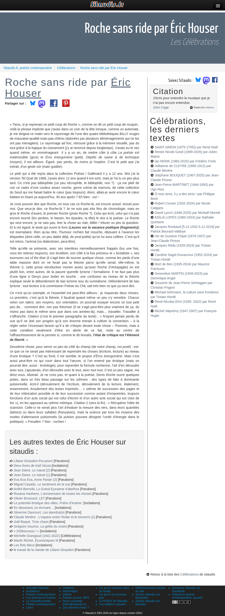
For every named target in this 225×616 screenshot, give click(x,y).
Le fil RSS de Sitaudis (113, 601)
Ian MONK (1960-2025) (185, 161)
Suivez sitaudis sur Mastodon (148, 596)
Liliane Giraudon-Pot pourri (33, 461)
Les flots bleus (24, 545)
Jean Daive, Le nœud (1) (32, 475)
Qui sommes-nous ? (76, 607)
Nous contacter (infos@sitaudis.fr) (74, 602)
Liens (29, 607)
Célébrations (189, 574)
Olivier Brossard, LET (29, 498)
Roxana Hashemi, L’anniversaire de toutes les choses (53, 494)
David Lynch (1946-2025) (187, 213)
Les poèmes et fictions (40, 597)
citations (209, 107)
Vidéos (67, 594)
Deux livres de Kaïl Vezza (32, 465)
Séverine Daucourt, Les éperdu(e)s (39, 512)
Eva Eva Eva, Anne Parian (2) (35, 479)
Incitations (32, 591)
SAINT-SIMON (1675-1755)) (186, 147)
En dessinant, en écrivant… (34, 508)
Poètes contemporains (40, 604)
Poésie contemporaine (40, 594)
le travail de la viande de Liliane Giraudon (44, 550)
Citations (68, 588)
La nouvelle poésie (38, 601)
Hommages (70, 591)
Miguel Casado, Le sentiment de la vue (42, 484)
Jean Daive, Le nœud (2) (32, 470)
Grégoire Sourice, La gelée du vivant (40, 526)
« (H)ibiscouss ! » (26, 531)
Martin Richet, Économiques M (36, 540)
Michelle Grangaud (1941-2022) (37, 536)
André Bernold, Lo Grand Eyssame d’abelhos (46, 489)
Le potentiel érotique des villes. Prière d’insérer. (48, 503)
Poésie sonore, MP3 (76, 597)
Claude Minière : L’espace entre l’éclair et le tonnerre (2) (54, 517)
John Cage (161, 107)
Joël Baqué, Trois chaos (31, 522)
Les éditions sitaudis (112, 604)
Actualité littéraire (37, 588)
